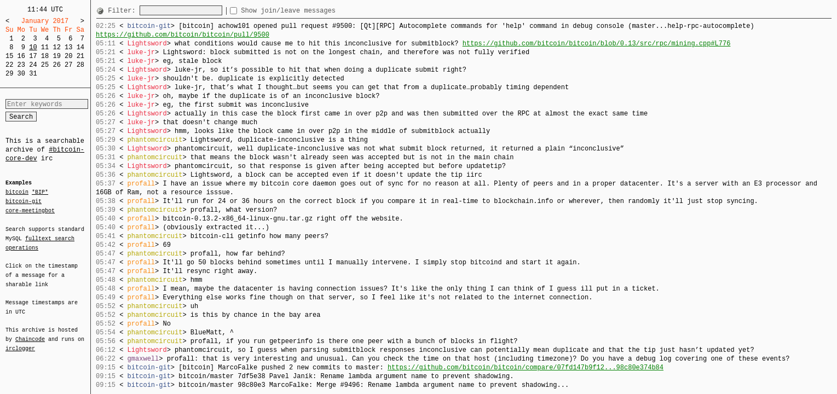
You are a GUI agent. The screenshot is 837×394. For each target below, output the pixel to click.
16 (21, 56)
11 (45, 47)
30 (21, 73)
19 (56, 56)
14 (80, 47)
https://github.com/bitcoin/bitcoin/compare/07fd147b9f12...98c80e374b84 (525, 367)
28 (80, 64)
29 (9, 73)
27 (68, 64)
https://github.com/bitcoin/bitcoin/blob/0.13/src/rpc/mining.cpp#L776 (597, 43)
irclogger (20, 341)
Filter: (124, 10)
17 (33, 56)
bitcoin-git (23, 201)
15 (9, 56)
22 (9, 64)
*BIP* (40, 192)
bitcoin (16, 192)
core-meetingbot (30, 210)
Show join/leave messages (308, 10)
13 (68, 47)
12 (56, 47)
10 (33, 47)
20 (68, 56)
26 (56, 64)
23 (21, 64)
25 (45, 64)
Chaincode (30, 333)
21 (80, 56)
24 (33, 64)
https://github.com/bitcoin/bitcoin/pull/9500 (182, 34)
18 (45, 56)
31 (33, 73)
